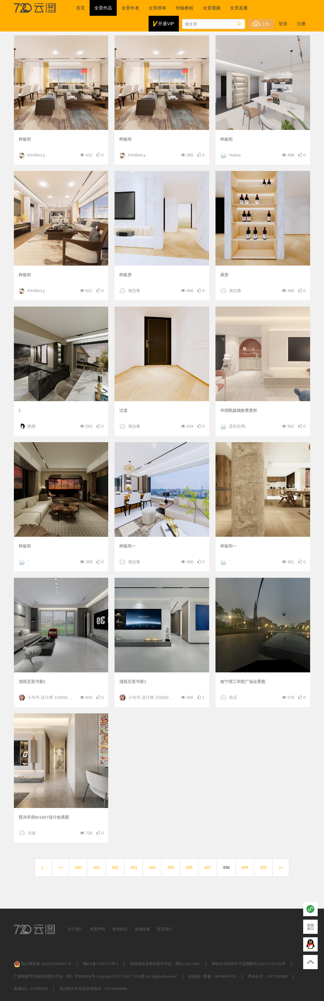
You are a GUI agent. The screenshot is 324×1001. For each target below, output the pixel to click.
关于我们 (75, 929)
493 (133, 867)
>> (280, 867)
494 (152, 867)
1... (43, 867)
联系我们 (164, 929)
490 (78, 867)
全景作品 (103, 7)
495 (170, 867)
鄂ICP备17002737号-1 (101, 964)
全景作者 (130, 7)
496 (189, 867)
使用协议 (119, 929)
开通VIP (163, 24)
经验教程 (184, 7)
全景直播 (239, 7)
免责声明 (97, 929)
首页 (80, 7)
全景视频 (212, 7)
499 (244, 867)
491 (96, 867)
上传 (261, 24)
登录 (283, 23)
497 (207, 867)
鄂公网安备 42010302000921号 (42, 964)
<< (60, 867)
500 (263, 867)
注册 (301, 23)
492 (115, 867)
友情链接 (142, 929)
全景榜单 (157, 7)
